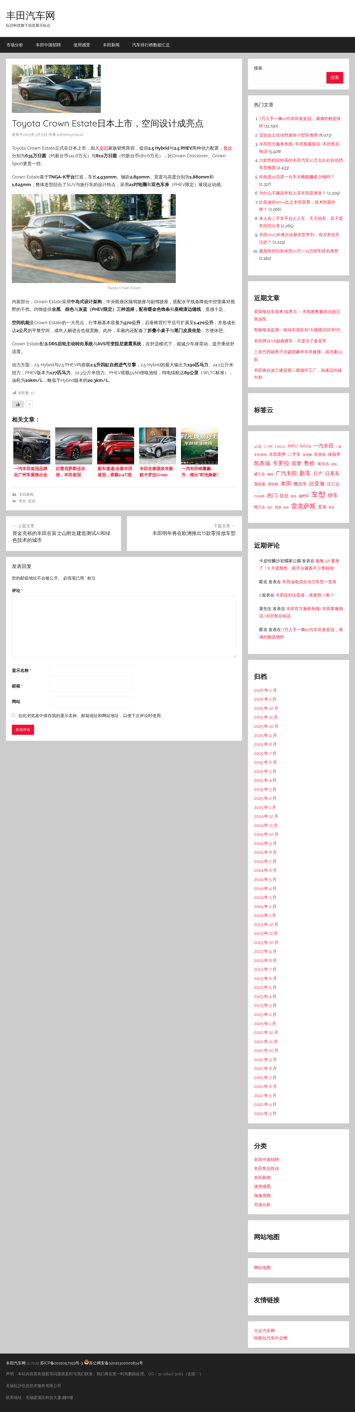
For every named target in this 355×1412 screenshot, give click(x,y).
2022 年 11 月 (266, 1041)
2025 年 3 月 (265, 789)
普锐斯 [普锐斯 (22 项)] (273, 484)
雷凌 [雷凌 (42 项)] (322, 506)
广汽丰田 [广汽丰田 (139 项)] (286, 473)
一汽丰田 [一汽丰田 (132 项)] (323, 446)
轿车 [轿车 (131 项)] (333, 495)
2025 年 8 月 (265, 744)
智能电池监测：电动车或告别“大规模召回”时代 (297, 329)
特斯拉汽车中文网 (270, 1338)
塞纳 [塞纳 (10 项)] (334, 464)
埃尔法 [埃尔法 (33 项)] (323, 463)
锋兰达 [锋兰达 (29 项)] (259, 507)
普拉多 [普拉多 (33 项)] (260, 484)
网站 (16, 660)
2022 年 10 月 (266, 1050)
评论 (17, 549)
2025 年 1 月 (265, 807)
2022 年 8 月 (265, 1068)
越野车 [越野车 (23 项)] (304, 496)
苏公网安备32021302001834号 (113, 1363)
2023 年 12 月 (266, 924)
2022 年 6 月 (265, 1086)
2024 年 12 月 (266, 816)
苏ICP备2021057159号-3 (61, 1363)
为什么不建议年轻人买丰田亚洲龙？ (292, 193)
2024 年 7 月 (265, 861)
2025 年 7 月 (265, 753)
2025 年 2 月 (265, 798)
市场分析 (14, 44)
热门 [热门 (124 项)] (272, 495)
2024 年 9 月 (265, 843)
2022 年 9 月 (265, 1059)
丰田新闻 (111, 44)
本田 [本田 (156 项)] (286, 483)
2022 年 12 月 (266, 1032)
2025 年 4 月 (265, 780)
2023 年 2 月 (265, 1014)
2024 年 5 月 (265, 879)
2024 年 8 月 (265, 852)
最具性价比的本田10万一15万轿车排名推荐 (298, 250)
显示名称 (21, 629)
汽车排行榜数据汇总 (151, 44)
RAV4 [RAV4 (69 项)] (305, 446)
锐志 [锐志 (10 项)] (270, 507)
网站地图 (262, 1267)
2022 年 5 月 (265, 1095)
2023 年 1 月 (265, 1023)
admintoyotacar (70, 134)
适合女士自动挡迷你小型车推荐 (288, 135)
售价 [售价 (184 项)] (309, 463)
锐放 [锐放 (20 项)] (278, 507)
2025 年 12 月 (266, 708)
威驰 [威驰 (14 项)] (270, 474)
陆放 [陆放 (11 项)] (286, 507)
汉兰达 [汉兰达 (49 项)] (333, 483)
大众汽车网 (264, 1330)
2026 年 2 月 (265, 690)
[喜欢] (18, 363)
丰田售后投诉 (266, 1168)
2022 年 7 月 (265, 1077)
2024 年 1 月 (265, 915)
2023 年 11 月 (266, 933)
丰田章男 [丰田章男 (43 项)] (277, 454)
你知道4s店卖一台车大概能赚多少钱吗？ (297, 176)
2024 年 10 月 (266, 834)
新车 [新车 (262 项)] (305, 473)
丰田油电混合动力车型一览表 (309, 581)
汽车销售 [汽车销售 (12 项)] (259, 496)
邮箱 (17, 645)
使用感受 (81, 44)
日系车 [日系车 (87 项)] (332, 474)
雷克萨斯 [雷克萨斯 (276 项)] (303, 506)
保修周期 (262, 1195)
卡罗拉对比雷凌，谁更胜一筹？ (304, 595)
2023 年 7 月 (265, 969)
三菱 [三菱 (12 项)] (338, 446)
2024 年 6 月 (265, 870)
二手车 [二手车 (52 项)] (294, 454)
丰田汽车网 (30, 15)
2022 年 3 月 (265, 1113)
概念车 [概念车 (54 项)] (300, 483)
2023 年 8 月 (265, 960)
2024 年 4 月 (265, 888)
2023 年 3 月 (265, 1005)
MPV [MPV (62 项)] (292, 446)
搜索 (258, 68)
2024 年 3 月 (265, 897)
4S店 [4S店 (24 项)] (258, 446)
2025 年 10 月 (266, 726)
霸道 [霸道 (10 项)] (331, 507)
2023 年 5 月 (265, 987)
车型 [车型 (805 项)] (318, 494)
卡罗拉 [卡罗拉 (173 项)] (280, 463)
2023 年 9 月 (265, 951)
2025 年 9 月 (265, 735)
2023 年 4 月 (265, 996)
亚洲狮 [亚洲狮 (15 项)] (307, 455)
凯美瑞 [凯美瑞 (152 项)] (262, 463)
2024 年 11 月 (266, 825)
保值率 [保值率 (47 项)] (334, 454)
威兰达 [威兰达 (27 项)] (259, 474)
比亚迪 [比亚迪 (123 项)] (317, 483)
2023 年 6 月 (265, 978)
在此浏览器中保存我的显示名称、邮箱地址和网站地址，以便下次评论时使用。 (91, 674)
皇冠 (103, 148)
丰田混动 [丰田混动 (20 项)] (260, 455)
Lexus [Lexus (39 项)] (280, 446)
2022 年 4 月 (265, 1104)
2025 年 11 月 (266, 717)
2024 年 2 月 (265, 906)
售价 (227, 148)
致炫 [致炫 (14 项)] (294, 496)
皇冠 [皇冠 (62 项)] (284, 495)
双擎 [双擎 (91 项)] (297, 463)
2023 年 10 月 (266, 942)
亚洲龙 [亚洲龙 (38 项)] (320, 454)
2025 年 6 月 (265, 762)
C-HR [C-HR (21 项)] (268, 446)
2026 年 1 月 (265, 699)
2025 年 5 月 (265, 771)
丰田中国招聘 (48, 44)
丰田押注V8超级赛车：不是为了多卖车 (290, 340)
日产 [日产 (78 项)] (318, 474)
